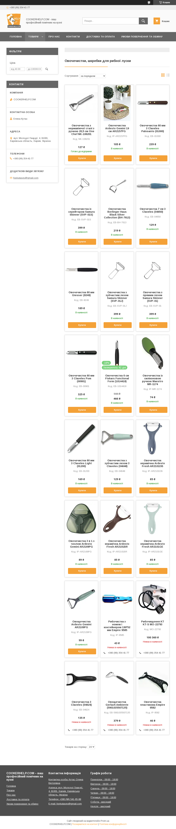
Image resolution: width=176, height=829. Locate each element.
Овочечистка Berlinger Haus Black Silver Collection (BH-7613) (117, 213)
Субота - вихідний (101, 802)
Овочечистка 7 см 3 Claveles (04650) (153, 210)
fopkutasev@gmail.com (25, 178)
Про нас (54, 36)
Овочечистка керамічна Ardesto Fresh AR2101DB (152, 463)
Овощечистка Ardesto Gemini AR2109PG (81, 624)
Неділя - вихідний (100, 806)
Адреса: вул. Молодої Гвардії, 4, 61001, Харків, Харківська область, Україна (65, 791)
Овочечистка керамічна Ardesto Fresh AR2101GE (152, 544)
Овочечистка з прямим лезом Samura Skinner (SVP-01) (153, 296)
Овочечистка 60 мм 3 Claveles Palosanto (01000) (152, 128)
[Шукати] (143, 21)
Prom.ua (105, 821)
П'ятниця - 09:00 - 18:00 (103, 797)
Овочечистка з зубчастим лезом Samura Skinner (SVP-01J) (117, 296)
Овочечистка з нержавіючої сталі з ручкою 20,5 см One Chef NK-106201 (81, 130)
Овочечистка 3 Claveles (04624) (81, 703)
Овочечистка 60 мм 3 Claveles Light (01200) (81, 463)
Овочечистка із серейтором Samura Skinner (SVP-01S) (81, 211)
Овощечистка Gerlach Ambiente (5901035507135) (117, 704)
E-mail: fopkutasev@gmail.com (65, 803)
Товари (33, 36)
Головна (16, 36)
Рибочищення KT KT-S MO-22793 (152, 623)
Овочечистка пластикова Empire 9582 (152, 704)
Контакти (73, 36)
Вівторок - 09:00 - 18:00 (103, 784)
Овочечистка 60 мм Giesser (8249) (81, 294)
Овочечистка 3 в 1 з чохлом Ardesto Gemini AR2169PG (81, 544)
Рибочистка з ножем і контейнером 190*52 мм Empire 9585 (117, 626)
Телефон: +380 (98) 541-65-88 (64, 799)
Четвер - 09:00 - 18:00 (102, 793)
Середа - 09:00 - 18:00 (103, 788)
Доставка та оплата (100, 36)
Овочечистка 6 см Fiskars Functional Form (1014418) (117, 378)
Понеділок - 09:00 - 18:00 (104, 779)
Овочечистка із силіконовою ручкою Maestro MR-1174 (152, 380)
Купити (82, 158)
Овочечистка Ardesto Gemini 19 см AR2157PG (117, 128)
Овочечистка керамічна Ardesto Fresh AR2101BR (117, 544)
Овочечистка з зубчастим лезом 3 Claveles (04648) (117, 463)
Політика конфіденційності (113, 824)
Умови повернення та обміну (142, 36)
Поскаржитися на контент (85, 824)
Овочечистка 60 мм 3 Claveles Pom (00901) (81, 378)
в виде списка (168, 75)
